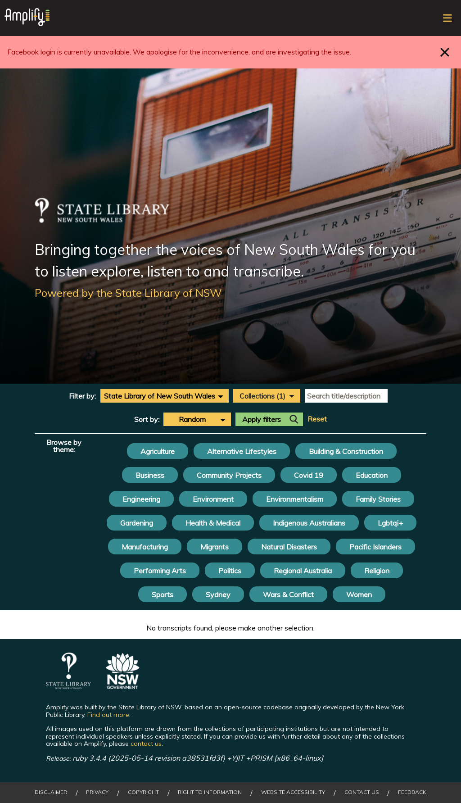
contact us (146, 743)
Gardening (136, 522)
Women (359, 594)
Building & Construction (346, 451)
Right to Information (210, 792)
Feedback (412, 792)
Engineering (141, 499)
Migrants (214, 546)
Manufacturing (145, 546)
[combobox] (164, 396)
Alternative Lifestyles (241, 451)
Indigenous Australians (309, 522)
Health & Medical (212, 522)
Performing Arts (160, 570)
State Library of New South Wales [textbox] (159, 395)
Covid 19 (308, 475)
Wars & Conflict (288, 594)
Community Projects (229, 475)
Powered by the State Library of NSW (128, 292)
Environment (213, 499)
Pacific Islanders (375, 546)
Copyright (143, 792)
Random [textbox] (192, 419)
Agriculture (157, 451)
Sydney (218, 594)
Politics (229, 570)
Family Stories (378, 499)
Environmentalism (294, 499)
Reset (317, 419)
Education (372, 475)
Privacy (97, 792)
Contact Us (361, 792)
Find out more (108, 715)
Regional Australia (303, 570)
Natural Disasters (289, 546)
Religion (376, 570)
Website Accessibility (293, 792)
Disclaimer (51, 792)
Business (150, 475)
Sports (162, 594)
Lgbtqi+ (390, 522)
